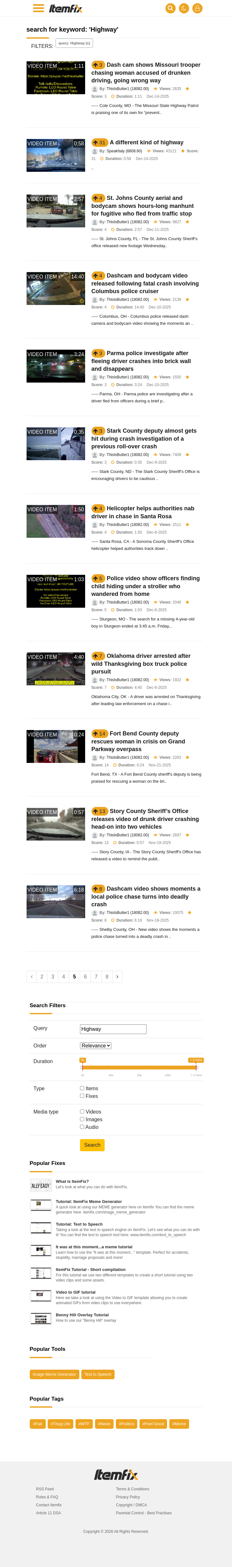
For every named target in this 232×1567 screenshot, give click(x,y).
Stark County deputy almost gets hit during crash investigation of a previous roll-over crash (144, 439)
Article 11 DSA (48, 1513)
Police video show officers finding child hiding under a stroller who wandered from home (146, 586)
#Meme (179, 1423)
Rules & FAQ (47, 1497)
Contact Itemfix (49, 1505)
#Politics (126, 1423)
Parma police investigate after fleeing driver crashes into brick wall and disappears (141, 361)
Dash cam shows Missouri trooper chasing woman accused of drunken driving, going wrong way (146, 73)
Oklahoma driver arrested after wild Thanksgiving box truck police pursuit (141, 664)
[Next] (117, 977)
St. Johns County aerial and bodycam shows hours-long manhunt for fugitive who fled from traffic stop (143, 206)
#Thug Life (60, 1423)
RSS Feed (45, 1489)
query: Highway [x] (74, 43)
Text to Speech (97, 1374)
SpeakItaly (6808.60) (124, 151)
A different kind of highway (146, 142)
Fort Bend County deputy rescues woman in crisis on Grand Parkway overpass (138, 741)
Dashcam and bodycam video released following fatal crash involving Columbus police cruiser (145, 283)
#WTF (84, 1423)
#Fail (37, 1423)
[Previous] (32, 977)
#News (104, 1423)
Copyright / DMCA (131, 1505)
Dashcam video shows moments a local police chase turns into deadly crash (146, 897)
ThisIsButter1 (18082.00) (128, 89)
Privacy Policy (128, 1497)
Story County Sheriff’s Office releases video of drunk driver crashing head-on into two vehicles (145, 819)
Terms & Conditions (132, 1489)
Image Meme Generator (54, 1374)
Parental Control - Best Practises (144, 1513)
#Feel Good (153, 1423)
